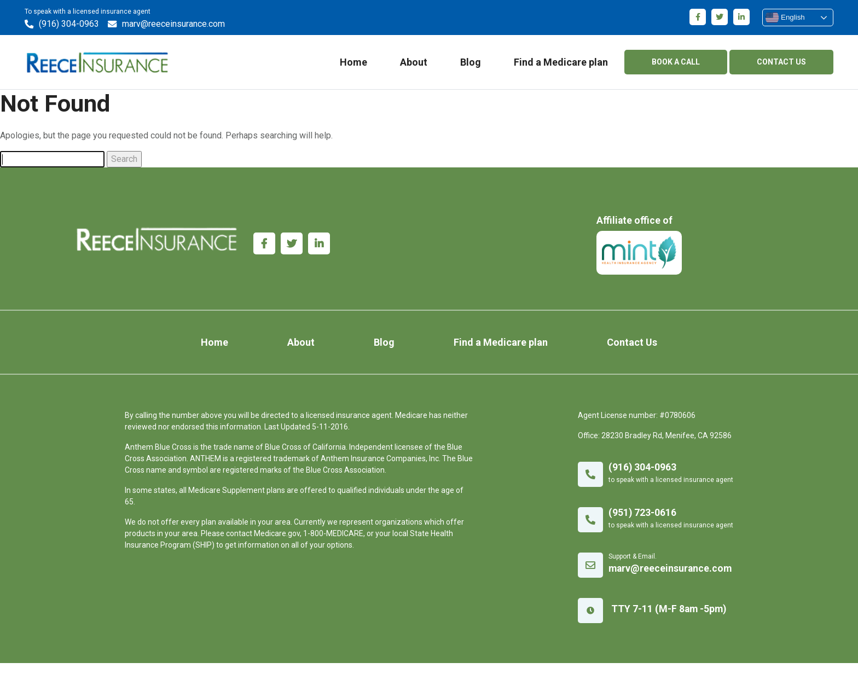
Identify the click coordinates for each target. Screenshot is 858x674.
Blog (467, 65)
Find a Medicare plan (558, 65)
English (781, 17)
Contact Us (608, 353)
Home (350, 65)
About (410, 65)
